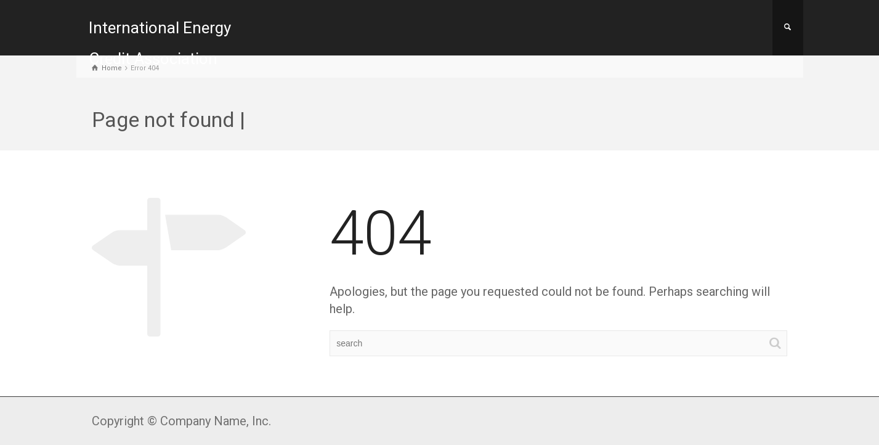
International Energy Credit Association (160, 43)
